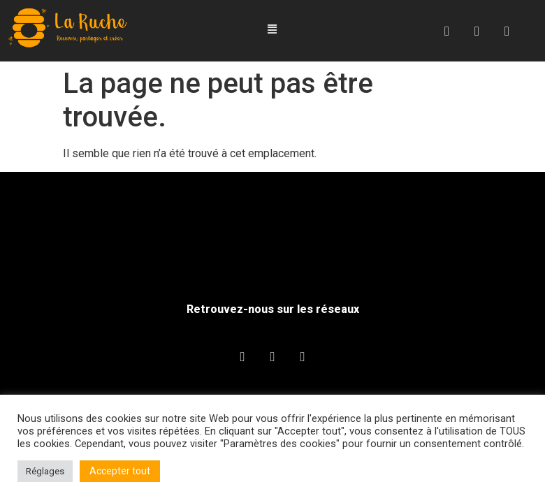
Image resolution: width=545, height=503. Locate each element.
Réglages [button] (45, 471)
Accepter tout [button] (119, 470)
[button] (272, 29)
